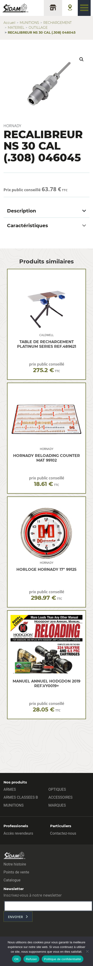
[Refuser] (87, 951)
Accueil (9, 23)
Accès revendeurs (18, 833)
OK (16, 959)
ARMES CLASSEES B (21, 797)
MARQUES (57, 805)
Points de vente (16, 872)
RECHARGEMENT (57, 23)
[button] (81, 59)
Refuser (31, 959)
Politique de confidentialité (62, 959)
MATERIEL (16, 27)
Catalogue (12, 880)
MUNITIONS (29, 23)
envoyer (15, 917)
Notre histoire (15, 864)
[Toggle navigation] (84, 8)
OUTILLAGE (38, 27)
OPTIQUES (57, 789)
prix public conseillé (46, 367)
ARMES (10, 789)
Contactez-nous (63, 833)
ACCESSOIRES (60, 797)
